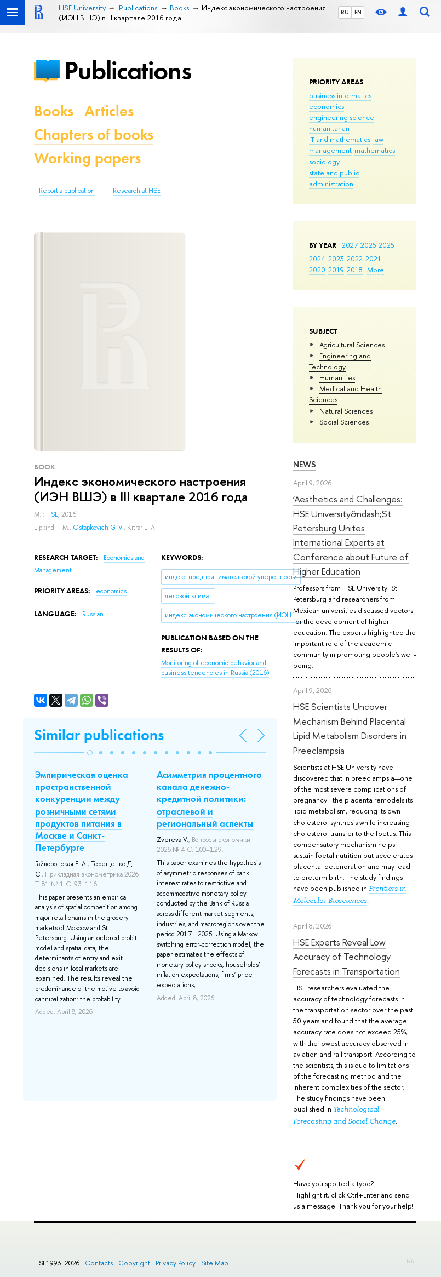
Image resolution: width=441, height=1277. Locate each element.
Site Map (214, 1263)
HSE (52, 514)
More (375, 269)
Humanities (337, 377)
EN (358, 12)
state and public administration (334, 178)
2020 (317, 269)
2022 (355, 259)
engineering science (341, 117)
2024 (317, 259)
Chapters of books (93, 134)
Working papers (87, 158)
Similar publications (99, 735)
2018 (355, 269)
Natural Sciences (346, 411)
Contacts (99, 1263)
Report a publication (67, 190)
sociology (324, 162)
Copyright (134, 1263)
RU (345, 12)
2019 (336, 269)
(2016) (215, 668)
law (378, 139)
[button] (89, 752)
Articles (109, 111)
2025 (386, 245)
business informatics (340, 95)
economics (326, 106)
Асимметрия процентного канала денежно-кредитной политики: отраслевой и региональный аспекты (209, 799)
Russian (93, 614)
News (304, 464)
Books (53, 111)
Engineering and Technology (340, 361)
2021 (373, 259)
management (330, 150)
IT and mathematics (339, 139)
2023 (336, 259)
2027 (350, 245)
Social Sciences (344, 422)
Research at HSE (137, 190)
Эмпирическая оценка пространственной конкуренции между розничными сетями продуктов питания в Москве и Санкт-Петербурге (81, 811)
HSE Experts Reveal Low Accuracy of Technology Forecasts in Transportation (346, 956)
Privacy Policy (176, 1263)
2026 (368, 245)
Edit (411, 1261)
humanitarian (329, 128)
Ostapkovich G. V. (98, 527)
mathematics (374, 150)
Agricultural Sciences (352, 345)
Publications (127, 70)
